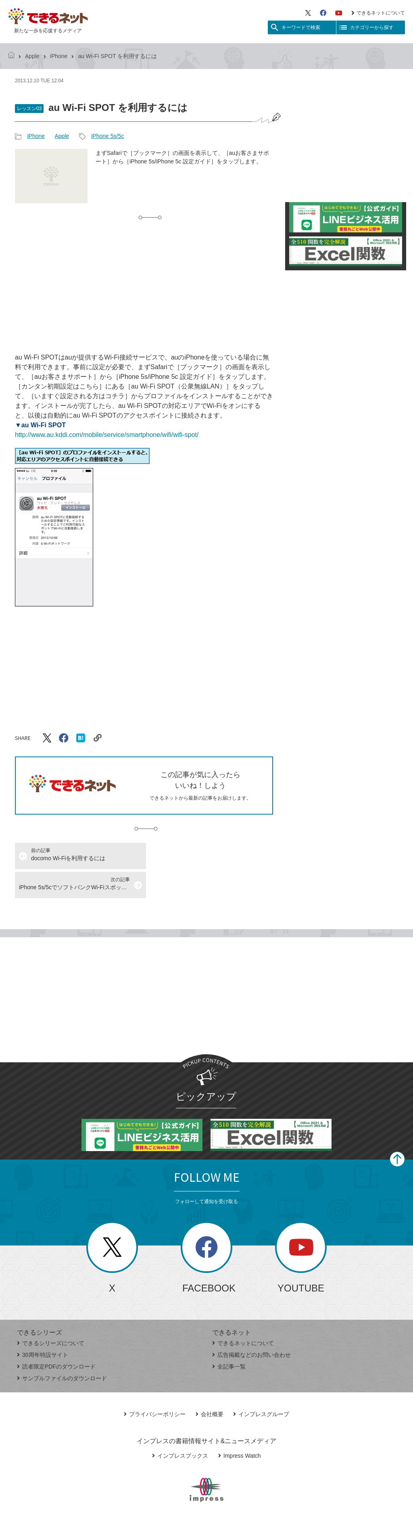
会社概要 (209, 1385)
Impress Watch (239, 1426)
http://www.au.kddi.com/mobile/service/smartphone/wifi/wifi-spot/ (106, 434)
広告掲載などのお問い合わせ (251, 1326)
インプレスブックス (180, 1426)
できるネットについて (378, 13)
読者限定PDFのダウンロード (56, 1337)
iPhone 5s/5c (107, 136)
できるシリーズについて (50, 1314)
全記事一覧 (229, 1337)
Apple (32, 56)
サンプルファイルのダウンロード (62, 1349)
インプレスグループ (261, 1385)
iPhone (59, 56)
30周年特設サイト (42, 1326)
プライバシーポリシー (155, 1385)
